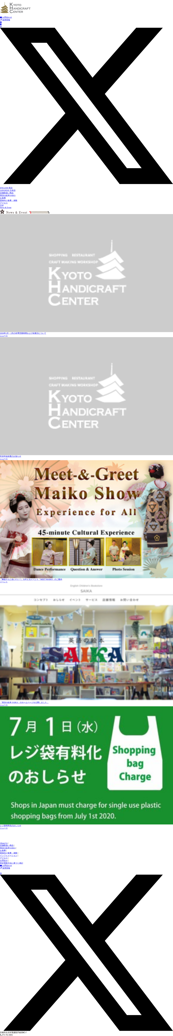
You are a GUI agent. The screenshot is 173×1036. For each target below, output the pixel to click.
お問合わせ (6, 17)
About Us (3, 843)
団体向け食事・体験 (8, 200)
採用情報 (5, 20)
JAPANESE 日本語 (7, 190)
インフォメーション (8, 855)
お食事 (3, 198)
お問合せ (4, 861)
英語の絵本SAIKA (7, 195)
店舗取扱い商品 (6, 193)
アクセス (4, 203)
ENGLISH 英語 (6, 188)
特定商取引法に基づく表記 (11, 863)
